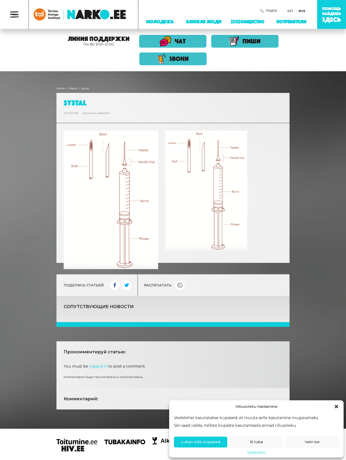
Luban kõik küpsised (200, 442)
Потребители (291, 22)
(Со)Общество (247, 22)
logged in (98, 366)
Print (180, 285)
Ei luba (256, 442)
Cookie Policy (256, 452)
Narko (60, 88)
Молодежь (159, 22)
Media (73, 88)
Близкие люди (203, 22)
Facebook (114, 285)
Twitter (126, 285)
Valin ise (312, 442)
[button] (336, 406)
